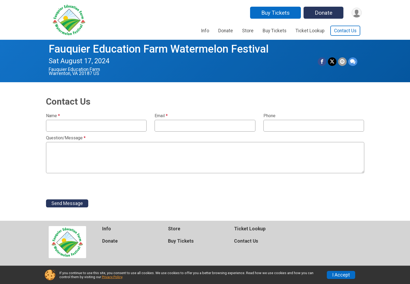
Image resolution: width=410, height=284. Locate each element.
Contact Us (345, 30)
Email (161, 115)
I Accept (341, 275)
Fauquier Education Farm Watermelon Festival (159, 49)
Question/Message (66, 138)
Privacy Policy (112, 277)
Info (205, 30)
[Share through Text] (352, 61)
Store (248, 30)
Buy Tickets (275, 13)
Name (53, 115)
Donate (323, 13)
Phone (269, 115)
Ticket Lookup (310, 30)
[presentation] (86, 186)
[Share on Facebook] (322, 61)
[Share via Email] (342, 61)
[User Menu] (357, 13)
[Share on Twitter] (332, 61)
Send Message (67, 203)
